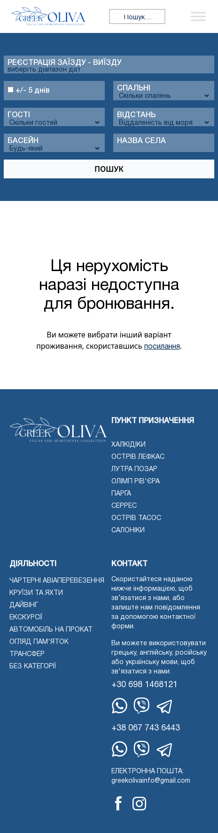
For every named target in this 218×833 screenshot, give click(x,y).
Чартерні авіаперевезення (56, 581)
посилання (162, 347)
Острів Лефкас (137, 457)
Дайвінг (23, 605)
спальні (133, 88)
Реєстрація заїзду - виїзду (65, 63)
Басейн (23, 141)
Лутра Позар (134, 469)
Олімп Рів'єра (135, 482)
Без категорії (32, 667)
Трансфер (27, 654)
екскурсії (25, 618)
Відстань (136, 115)
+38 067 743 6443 (145, 728)
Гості (19, 115)
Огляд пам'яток (39, 642)
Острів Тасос (136, 518)
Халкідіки (128, 445)
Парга (121, 494)
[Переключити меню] (198, 16)
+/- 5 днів (29, 90)
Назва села (141, 141)
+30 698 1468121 (144, 685)
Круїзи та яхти (36, 593)
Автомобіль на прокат (51, 630)
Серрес (124, 506)
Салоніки (128, 531)
